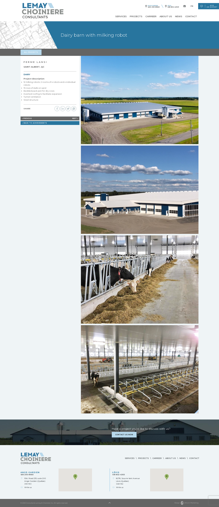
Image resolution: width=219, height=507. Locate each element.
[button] (75, 477)
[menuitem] (192, 6)
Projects (136, 16)
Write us (28, 487)
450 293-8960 (154, 7)
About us (166, 16)
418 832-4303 (173, 7)
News (178, 16)
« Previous (27, 118)
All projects (31, 52)
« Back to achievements (34, 123)
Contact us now (124, 435)
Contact (191, 16)
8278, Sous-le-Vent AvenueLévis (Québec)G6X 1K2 (128, 481)
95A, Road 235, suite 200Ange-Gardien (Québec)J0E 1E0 (35, 481)
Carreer (150, 16)
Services (121, 16)
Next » (75, 118)
